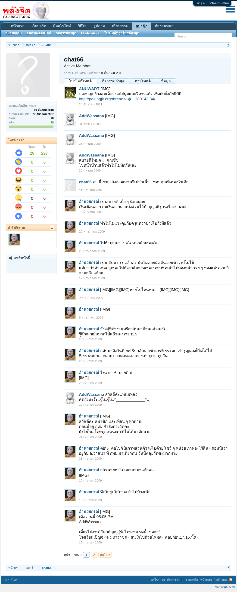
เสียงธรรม (120, 26)
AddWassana (91, 115)
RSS (230, 579)
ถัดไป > (105, 555)
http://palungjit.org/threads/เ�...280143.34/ (117, 99)
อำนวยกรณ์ (89, 201)
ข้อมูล (166, 81)
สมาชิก (141, 26)
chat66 (85, 182)
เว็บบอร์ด (38, 26)
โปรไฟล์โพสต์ (80, 81)
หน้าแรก (18, 26)
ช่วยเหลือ (191, 580)
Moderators (90, 33)
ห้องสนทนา (164, 26)
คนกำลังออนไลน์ (38, 33)
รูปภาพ (99, 26)
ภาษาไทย (11, 580)
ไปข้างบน (220, 580)
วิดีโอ (82, 26)
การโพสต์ (143, 81)
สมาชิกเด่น (13, 33)
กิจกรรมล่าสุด (113, 81)
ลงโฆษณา (158, 580)
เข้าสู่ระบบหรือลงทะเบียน (212, 3)
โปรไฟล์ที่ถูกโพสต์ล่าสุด (121, 33)
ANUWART (89, 88)
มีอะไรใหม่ (62, 26)
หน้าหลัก (206, 580)
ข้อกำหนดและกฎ (225, 587)
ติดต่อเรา (175, 580)
